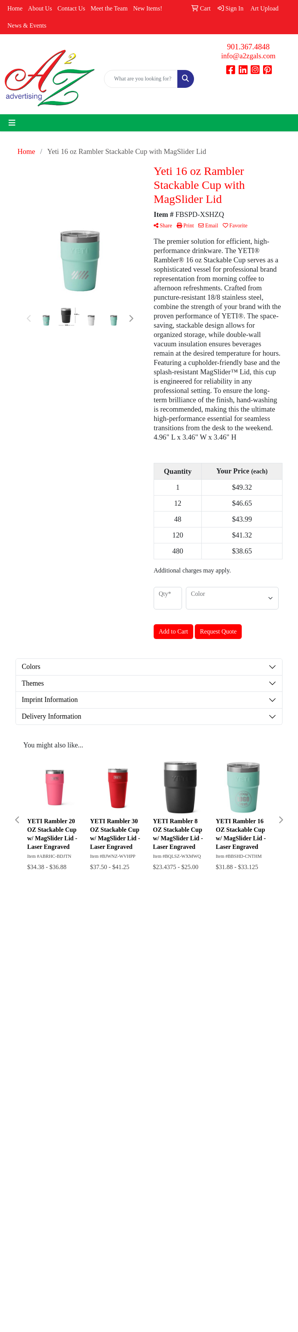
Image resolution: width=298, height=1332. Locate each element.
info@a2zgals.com (248, 56)
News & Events (26, 25)
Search (201, 938)
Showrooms (205, 949)
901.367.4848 (248, 46)
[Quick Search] (141, 79)
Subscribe (22, 1184)
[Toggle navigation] (12, 122)
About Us (40, 8)
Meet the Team (108, 8)
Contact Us (71, 8)
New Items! (147, 8)
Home (15, 8)
